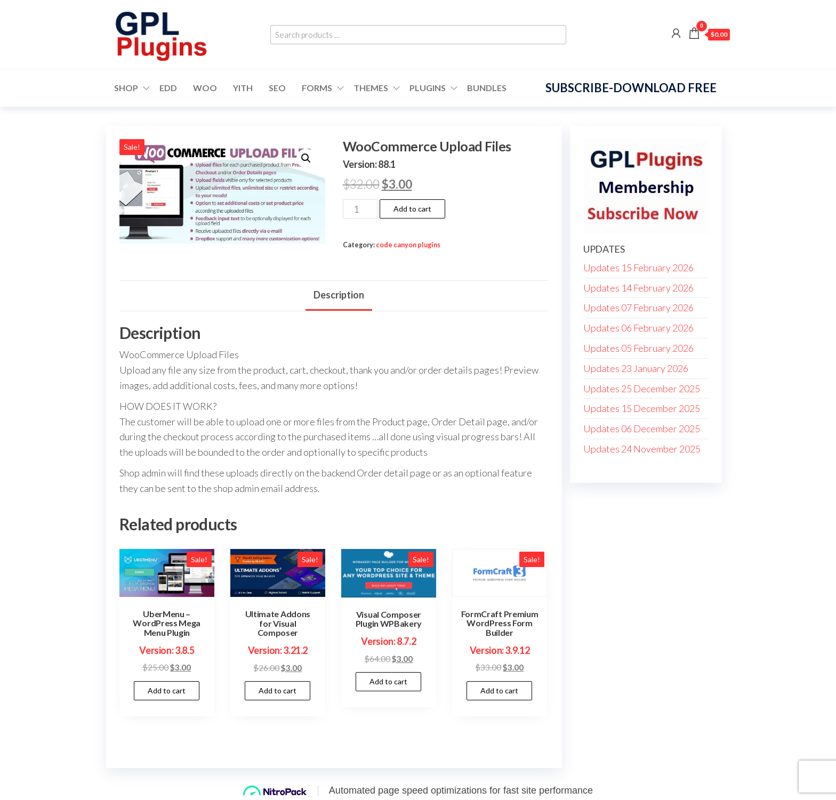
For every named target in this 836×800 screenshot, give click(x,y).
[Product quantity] (360, 209)
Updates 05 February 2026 (638, 348)
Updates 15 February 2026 (638, 267)
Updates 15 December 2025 (641, 408)
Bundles (487, 88)
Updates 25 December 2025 (641, 388)
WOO (205, 88)
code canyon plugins (408, 245)
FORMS (317, 88)
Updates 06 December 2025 (641, 428)
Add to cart (412, 208)
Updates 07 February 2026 (638, 307)
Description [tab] (339, 295)
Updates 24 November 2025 (642, 449)
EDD (168, 88)
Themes (370, 88)
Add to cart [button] (167, 690)
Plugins (427, 88)
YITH (243, 88)
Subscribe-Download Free (631, 87)
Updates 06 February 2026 (638, 328)
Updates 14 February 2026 (638, 288)
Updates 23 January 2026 (635, 368)
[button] (306, 158)
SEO (277, 88)
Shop (126, 88)
